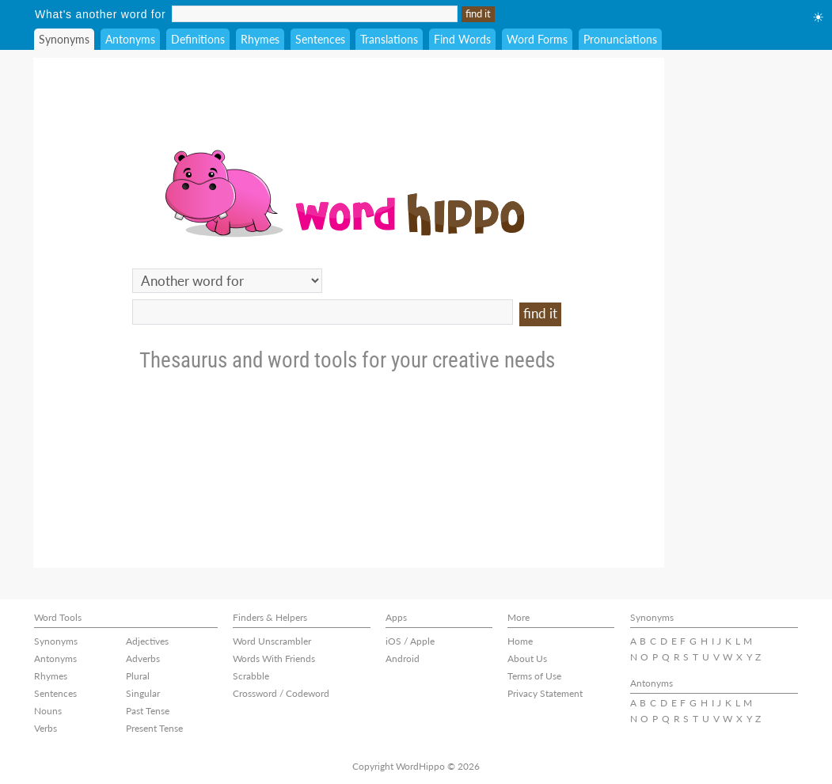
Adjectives (147, 641)
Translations (389, 39)
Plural (138, 676)
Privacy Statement (545, 693)
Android (403, 658)
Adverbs (143, 658)
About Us (527, 658)
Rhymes (260, 39)
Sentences (320, 39)
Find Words (462, 39)
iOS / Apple (410, 641)
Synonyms (64, 39)
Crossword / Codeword (281, 693)
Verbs (45, 728)
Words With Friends (274, 658)
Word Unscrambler (272, 641)
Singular (143, 693)
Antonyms (130, 39)
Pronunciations (620, 39)
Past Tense (147, 711)
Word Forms (537, 39)
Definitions (198, 39)
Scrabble (251, 676)
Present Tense (154, 728)
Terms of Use (534, 676)
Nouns (48, 711)
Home (520, 641)
